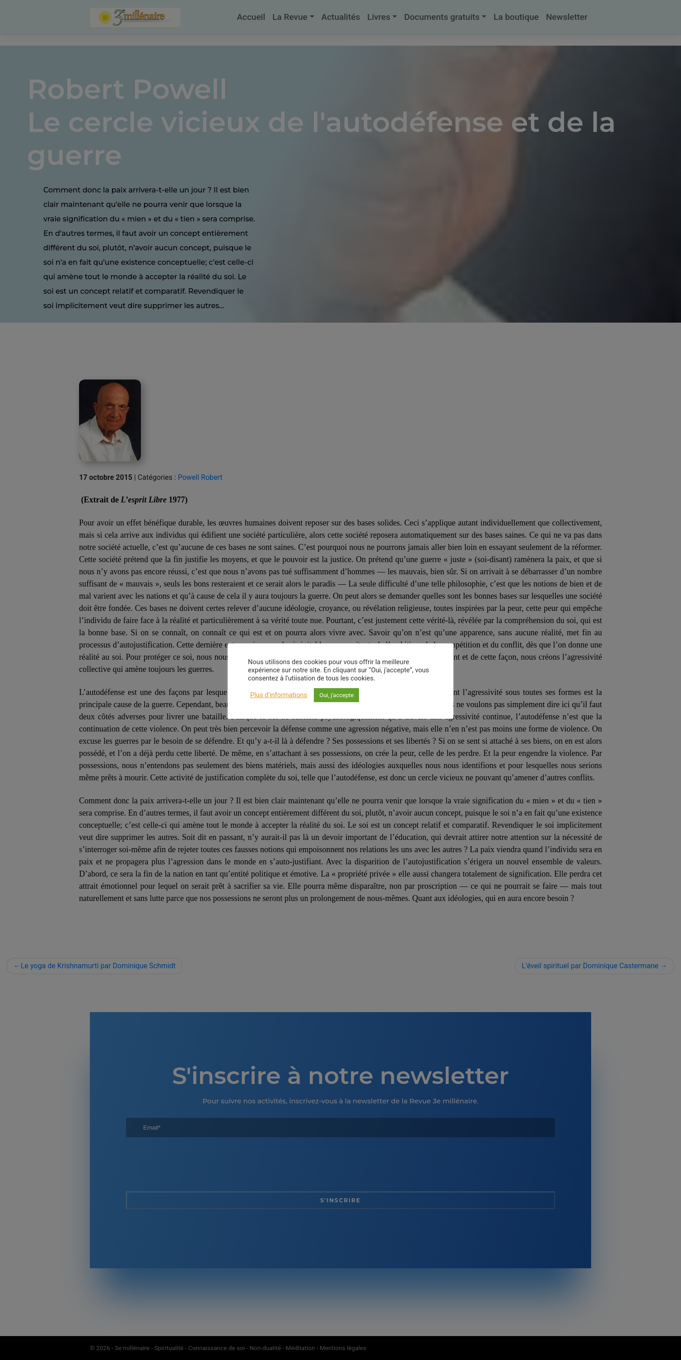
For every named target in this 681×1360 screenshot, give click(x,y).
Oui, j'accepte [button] (336, 695)
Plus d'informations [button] (278, 695)
